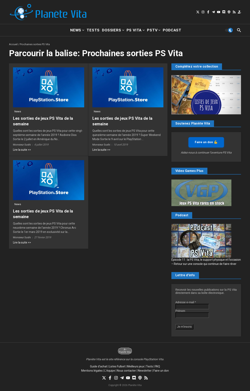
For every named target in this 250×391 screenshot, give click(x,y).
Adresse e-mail (185, 302)
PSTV (153, 30)
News (77, 30)
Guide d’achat (98, 366)
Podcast (172, 30)
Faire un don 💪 (206, 142)
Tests (93, 30)
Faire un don (161, 370)
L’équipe (109, 370)
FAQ (157, 366)
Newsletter (145, 370)
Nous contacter (126, 370)
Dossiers (113, 30)
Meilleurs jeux (135, 366)
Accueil (13, 44)
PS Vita (136, 30)
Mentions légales (92, 370)
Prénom (180, 310)
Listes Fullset (117, 366)
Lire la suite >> (22, 149)
